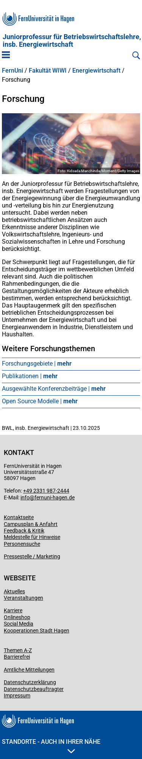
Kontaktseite (19, 517)
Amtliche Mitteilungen (29, 670)
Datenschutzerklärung (30, 682)
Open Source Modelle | (40, 401)
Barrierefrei (17, 657)
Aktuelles (14, 591)
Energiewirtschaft (96, 70)
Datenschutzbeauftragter (34, 689)
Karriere (13, 610)
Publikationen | (30, 376)
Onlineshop (17, 617)
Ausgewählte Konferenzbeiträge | (54, 388)
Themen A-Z (18, 650)
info (25, 497)
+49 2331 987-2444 (46, 491)
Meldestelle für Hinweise (32, 537)
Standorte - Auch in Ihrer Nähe (51, 745)
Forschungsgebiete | (37, 363)
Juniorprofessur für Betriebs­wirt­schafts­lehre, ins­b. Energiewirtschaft (72, 40)
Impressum (17, 695)
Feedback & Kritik (24, 531)
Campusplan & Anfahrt (31, 524)
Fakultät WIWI (48, 70)
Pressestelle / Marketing (32, 556)
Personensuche (22, 544)
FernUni (12, 70)
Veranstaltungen (23, 598)
